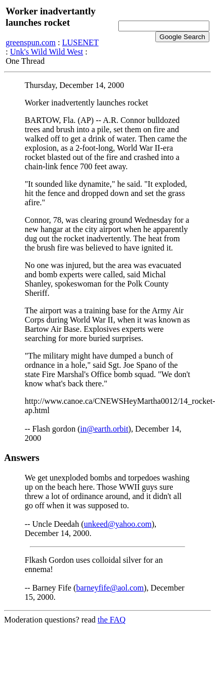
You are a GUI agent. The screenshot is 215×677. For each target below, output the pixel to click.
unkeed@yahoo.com (118, 524)
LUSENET (80, 42)
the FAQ (112, 619)
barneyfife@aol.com (110, 587)
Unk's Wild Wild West (46, 51)
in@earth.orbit (104, 428)
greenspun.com (31, 42)
